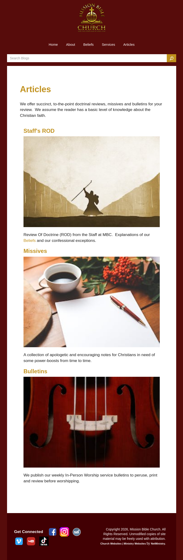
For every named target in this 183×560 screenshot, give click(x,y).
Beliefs (88, 44)
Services (108, 44)
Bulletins (35, 371)
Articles (129, 44)
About (70, 44)
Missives (35, 251)
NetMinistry (158, 543)
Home (53, 44)
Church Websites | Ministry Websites (123, 543)
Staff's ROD (39, 131)
